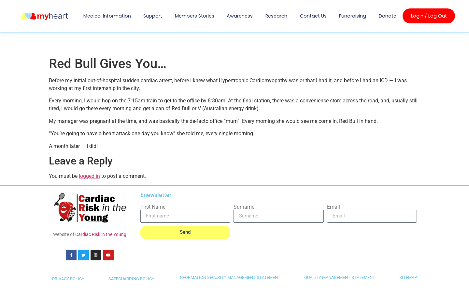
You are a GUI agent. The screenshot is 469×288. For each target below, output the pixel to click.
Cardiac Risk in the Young (100, 234)
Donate (387, 16)
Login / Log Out (429, 16)
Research (276, 16)
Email (333, 207)
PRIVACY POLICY (68, 279)
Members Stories (194, 16)
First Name (152, 207)
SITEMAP (408, 277)
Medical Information (107, 16)
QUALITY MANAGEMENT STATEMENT (339, 277)
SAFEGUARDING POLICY (131, 279)
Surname (244, 207)
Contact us (313, 16)
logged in (89, 176)
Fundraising (352, 16)
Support (152, 16)
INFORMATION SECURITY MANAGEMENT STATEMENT (229, 277)
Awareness (240, 16)
